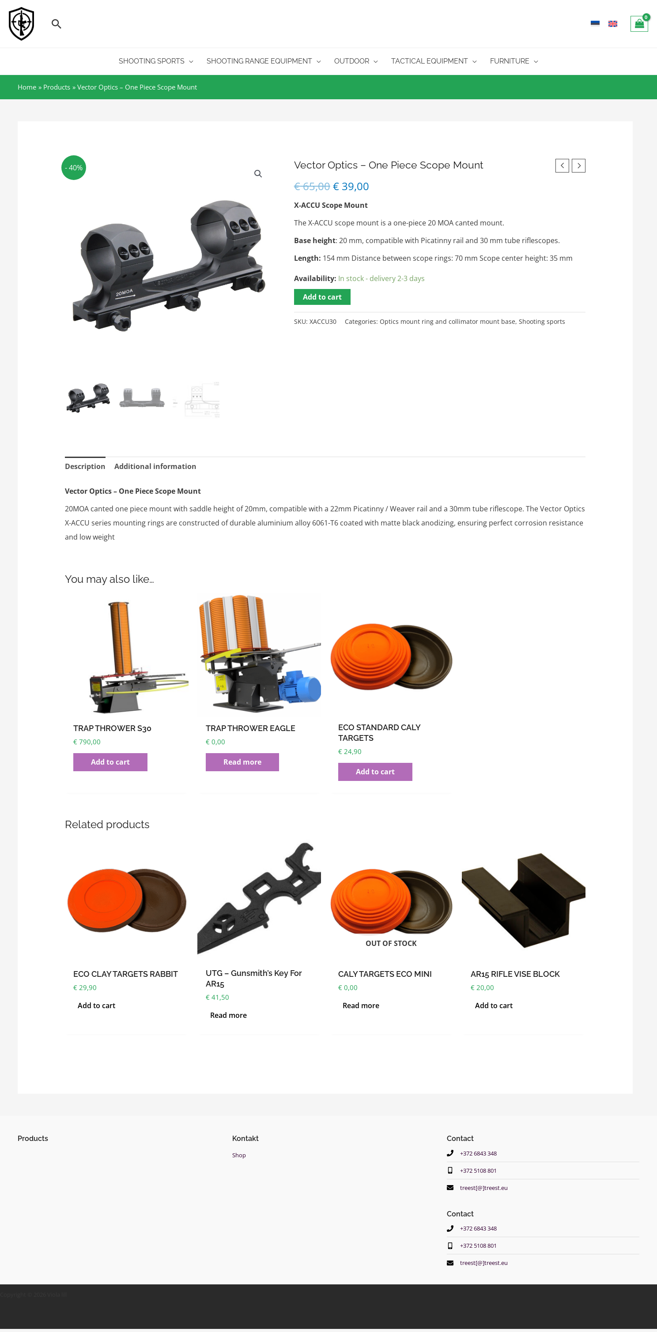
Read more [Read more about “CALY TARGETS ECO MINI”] (361, 1006)
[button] (56, 23)
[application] (189, 61)
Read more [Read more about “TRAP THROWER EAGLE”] (242, 762)
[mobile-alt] (474, 1171)
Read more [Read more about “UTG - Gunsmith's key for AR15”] (228, 1016)
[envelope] (480, 1189)
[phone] (474, 1153)
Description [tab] (85, 467)
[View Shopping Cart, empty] (639, 24)
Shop (239, 1155)
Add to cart (322, 297)
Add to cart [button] (110, 762)
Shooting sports (542, 321)
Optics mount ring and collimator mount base (447, 321)
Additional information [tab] (155, 467)
